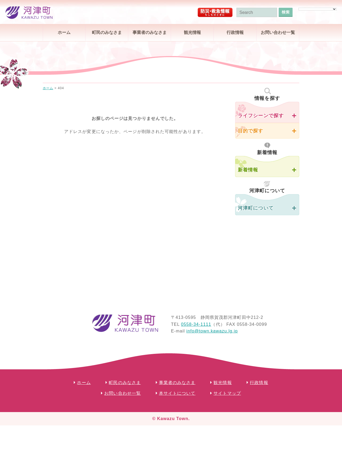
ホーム (64, 32)
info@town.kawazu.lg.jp (212, 331)
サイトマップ (227, 393)
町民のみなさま (107, 32)
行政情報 (235, 32)
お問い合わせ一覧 (278, 32)
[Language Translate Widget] (317, 9)
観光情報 (192, 32)
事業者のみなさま (150, 32)
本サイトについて (177, 393)
